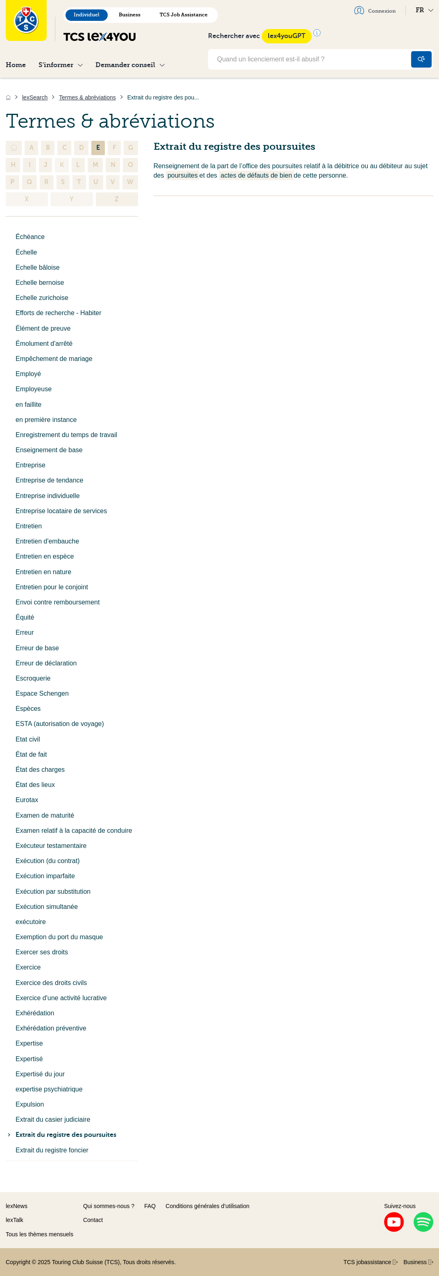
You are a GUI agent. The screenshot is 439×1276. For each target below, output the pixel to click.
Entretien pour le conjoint (52, 587)
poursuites (182, 175)
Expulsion (30, 1104)
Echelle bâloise (38, 267)
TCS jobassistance (371, 1262)
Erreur (25, 632)
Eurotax (27, 799)
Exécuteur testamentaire (51, 845)
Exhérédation (35, 1013)
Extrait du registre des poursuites (61, 1134)
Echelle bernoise (40, 282)
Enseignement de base (49, 449)
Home (16, 65)
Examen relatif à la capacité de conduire (74, 830)
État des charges (40, 769)
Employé (28, 373)
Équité (25, 617)
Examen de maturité (45, 815)
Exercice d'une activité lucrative (61, 997)
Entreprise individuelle (48, 495)
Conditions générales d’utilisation (207, 1206)
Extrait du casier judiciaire (53, 1119)
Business (129, 15)
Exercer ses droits (42, 952)
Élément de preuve (43, 328)
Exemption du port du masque (59, 936)
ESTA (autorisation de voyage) (60, 723)
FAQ (150, 1206)
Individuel (87, 15)
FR (424, 10)
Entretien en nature (43, 571)
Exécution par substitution (53, 891)
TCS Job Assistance (184, 15)
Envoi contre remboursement (58, 602)
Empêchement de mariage (54, 358)
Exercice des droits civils (51, 982)
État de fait (31, 754)
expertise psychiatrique (49, 1089)
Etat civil (28, 739)
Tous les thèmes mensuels (39, 1234)
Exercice (28, 967)
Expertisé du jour (40, 1074)
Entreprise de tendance (49, 480)
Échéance (30, 236)
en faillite (28, 404)
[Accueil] (8, 97)
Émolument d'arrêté (44, 343)
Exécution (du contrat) (48, 860)
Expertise (29, 1043)
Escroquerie (33, 678)
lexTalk (14, 1220)
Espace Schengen (42, 693)
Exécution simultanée (47, 906)
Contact (93, 1220)
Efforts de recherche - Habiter (59, 312)
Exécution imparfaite (45, 875)
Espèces (28, 708)
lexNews (16, 1206)
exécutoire (31, 921)
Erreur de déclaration (46, 663)
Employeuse (34, 389)
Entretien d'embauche (47, 541)
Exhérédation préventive (51, 1028)
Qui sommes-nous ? (108, 1206)
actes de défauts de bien (256, 175)
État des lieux (35, 784)
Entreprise (30, 465)
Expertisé (29, 1058)
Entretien (29, 526)
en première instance (46, 419)
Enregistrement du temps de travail (66, 434)
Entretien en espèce (45, 556)
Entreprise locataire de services (61, 510)
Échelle (26, 252)
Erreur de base (37, 648)
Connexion (375, 10)
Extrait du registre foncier (52, 1150)
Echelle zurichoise (42, 297)
